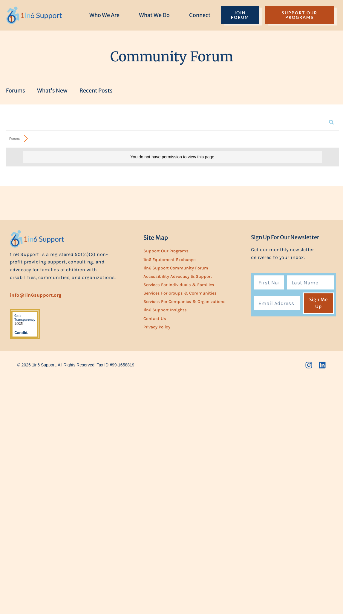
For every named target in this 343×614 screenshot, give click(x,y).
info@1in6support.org (36, 295)
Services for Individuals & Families (178, 284)
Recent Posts (96, 90)
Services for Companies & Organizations (184, 301)
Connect (200, 15)
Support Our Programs (166, 251)
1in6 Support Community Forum (175, 268)
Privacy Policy (156, 327)
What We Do (154, 15)
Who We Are (104, 15)
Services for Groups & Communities (180, 293)
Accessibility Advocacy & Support (177, 276)
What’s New (52, 90)
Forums (15, 90)
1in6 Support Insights (165, 310)
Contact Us (154, 318)
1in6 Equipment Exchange (169, 259)
